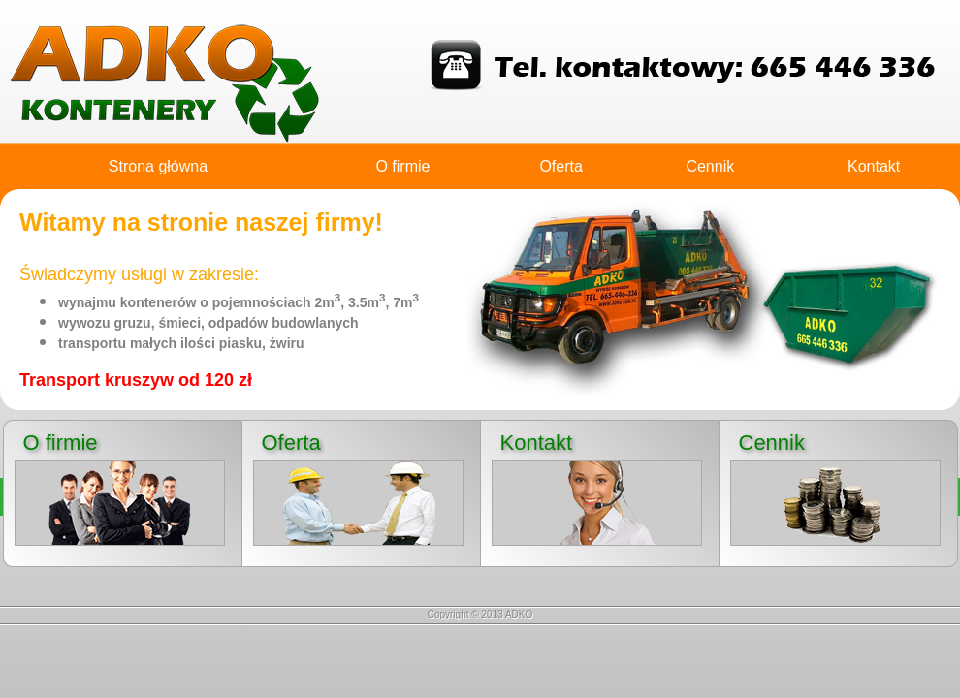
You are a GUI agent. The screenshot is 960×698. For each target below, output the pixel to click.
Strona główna (158, 166)
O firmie (402, 166)
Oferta (560, 166)
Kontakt (874, 166)
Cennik (710, 166)
